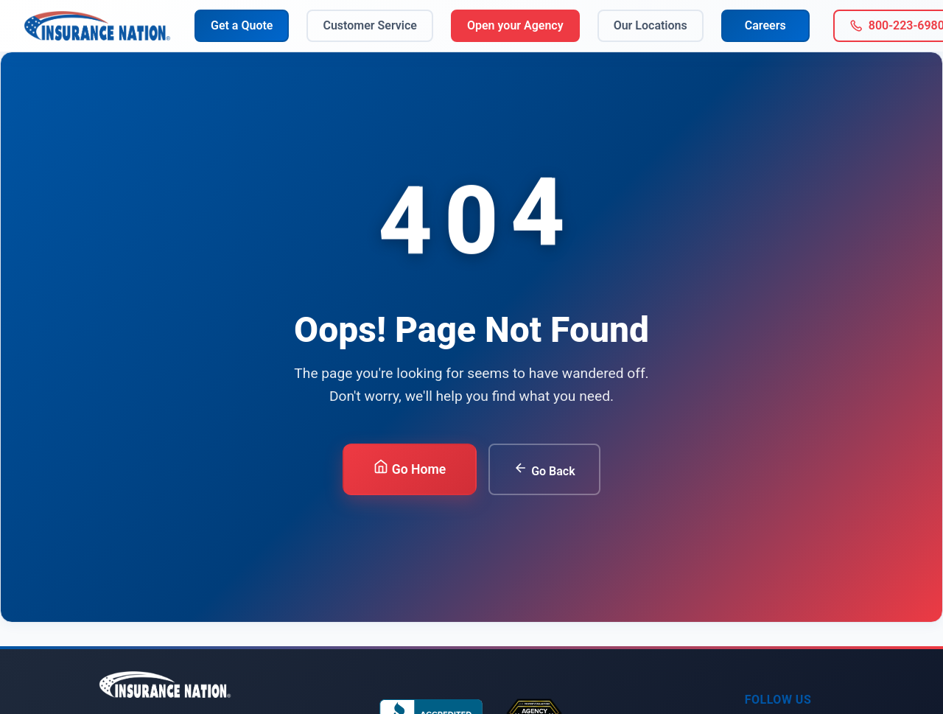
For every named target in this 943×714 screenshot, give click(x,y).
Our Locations (650, 25)
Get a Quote (242, 25)
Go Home (410, 468)
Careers (765, 25)
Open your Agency (515, 25)
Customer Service (370, 25)
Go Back (544, 469)
